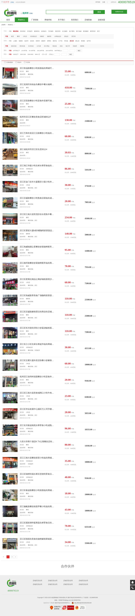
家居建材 (85, 31)
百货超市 (29, 31)
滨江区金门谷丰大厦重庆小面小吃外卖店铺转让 (37, 182)
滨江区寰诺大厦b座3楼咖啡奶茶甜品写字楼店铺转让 (37, 230)
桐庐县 (55, 41)
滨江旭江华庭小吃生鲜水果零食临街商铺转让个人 (37, 165)
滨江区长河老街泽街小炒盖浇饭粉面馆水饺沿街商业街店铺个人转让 (37, 328)
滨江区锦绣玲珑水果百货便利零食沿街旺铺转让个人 (37, 474)
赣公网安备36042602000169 (82, 603)
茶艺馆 (74, 36)
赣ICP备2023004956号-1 (75, 597)
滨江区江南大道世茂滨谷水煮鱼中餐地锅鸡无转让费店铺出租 (37, 214)
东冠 (61, 46)
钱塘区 (21, 41)
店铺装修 (88, 20)
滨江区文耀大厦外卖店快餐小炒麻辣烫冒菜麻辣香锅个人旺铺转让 (37, 360)
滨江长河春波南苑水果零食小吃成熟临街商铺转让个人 (37, 425)
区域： (6, 40)
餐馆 (18, 36)
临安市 (26, 41)
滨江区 (72, 41)
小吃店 (25, 36)
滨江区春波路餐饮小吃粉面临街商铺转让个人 (37, 490)
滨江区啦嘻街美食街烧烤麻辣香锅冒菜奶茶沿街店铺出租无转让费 (37, 539)
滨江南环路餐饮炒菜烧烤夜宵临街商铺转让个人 (37, 263)
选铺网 (3, 24)
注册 (103, 2)
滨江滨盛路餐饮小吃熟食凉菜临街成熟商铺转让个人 (37, 198)
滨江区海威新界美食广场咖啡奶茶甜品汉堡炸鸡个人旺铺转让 (37, 295)
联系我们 (74, 20)
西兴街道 (22, 46)
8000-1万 (37, 54)
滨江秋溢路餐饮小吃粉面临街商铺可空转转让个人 (37, 68)
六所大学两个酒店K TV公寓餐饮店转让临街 (37, 441)
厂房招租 (34, 20)
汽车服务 (50, 31)
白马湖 (39, 46)
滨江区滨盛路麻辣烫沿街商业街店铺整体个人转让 (37, 312)
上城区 (15, 41)
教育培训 (92, 31)
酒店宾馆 (57, 31)
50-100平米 (32, 50)
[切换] (12, 2)
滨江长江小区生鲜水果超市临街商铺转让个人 (37, 344)
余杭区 (32, 41)
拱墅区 (49, 41)
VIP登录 (97, 2)
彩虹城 (55, 46)
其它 (98, 31)
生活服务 (64, 31)
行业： (6, 31)
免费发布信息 (119, 11)
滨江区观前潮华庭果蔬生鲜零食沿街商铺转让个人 (37, 523)
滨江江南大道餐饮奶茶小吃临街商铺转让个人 (37, 458)
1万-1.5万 (44, 54)
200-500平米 (49, 50)
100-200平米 (40, 50)
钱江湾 (68, 46)
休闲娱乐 (43, 31)
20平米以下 (16, 50)
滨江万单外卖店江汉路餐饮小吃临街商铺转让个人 (37, 133)
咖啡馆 (49, 36)
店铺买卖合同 (37, 580)
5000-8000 (30, 54)
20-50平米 (24, 50)
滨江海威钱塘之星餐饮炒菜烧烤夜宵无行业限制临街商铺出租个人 (37, 247)
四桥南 (82, 46)
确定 (79, 50)
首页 (8, 20)
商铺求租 (48, 20)
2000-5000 (23, 54)
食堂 (12, 36)
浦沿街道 (13, 46)
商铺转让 (21, 20)
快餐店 (42, 36)
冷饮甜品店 (33, 36)
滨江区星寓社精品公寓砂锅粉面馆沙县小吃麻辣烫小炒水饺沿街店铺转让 (37, 279)
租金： (6, 54)
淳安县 (66, 41)
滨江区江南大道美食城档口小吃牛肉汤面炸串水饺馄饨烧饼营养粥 (37, 393)
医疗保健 (78, 31)
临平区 (89, 41)
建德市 (43, 41)
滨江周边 (46, 46)
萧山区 (77, 41)
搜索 (99, 12)
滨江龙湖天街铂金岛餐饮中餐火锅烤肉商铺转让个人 (37, 84)
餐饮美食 (15, 31)
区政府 (75, 46)
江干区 (60, 41)
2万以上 (51, 54)
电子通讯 (71, 31)
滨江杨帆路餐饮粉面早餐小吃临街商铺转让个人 (37, 506)
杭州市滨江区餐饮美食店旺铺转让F (35, 117)
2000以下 (15, 54)
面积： (6, 50)
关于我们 (61, 20)
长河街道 (31, 46)
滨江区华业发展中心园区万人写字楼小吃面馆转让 (37, 409)
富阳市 (38, 41)
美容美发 (22, 31)
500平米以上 (58, 50)
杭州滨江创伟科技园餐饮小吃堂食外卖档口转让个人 (37, 376)
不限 (10, 31)
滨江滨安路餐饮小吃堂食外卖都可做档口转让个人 (37, 101)
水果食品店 (57, 36)
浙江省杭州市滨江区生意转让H (33, 149)
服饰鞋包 (36, 31)
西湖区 (83, 41)
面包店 (66, 36)
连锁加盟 (101, 20)
